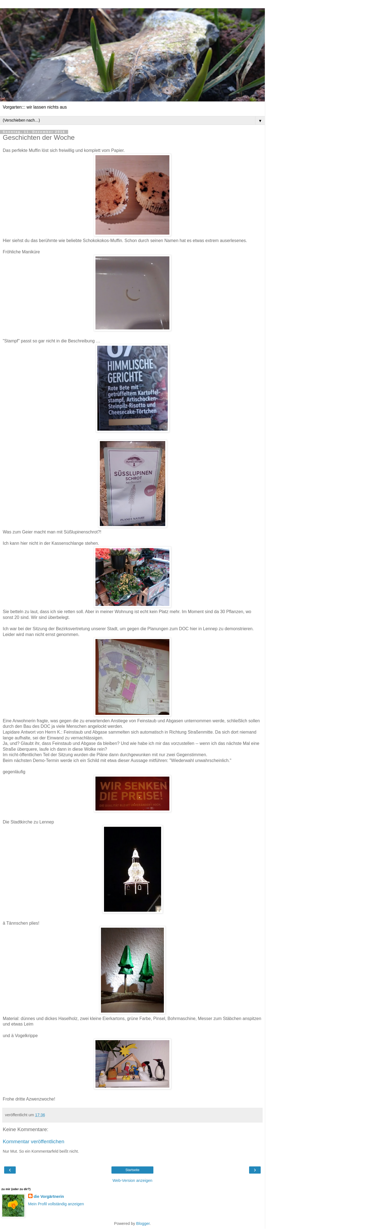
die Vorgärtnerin (49, 1196)
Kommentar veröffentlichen (33, 1141)
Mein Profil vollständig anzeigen (56, 1204)
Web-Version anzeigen (133, 1180)
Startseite (133, 1170)
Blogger (143, 1223)
